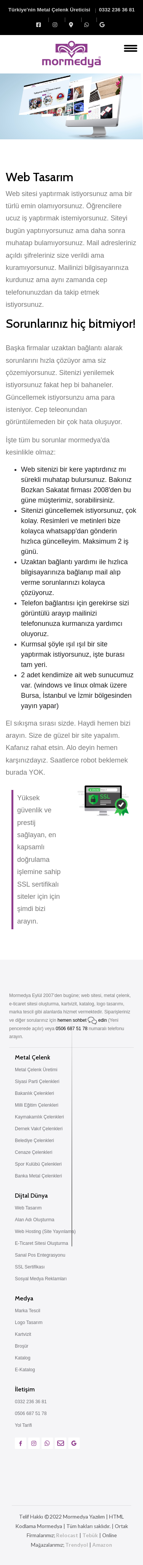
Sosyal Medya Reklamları (41, 1278)
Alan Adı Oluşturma (34, 1219)
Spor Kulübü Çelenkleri (38, 1164)
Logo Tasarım (29, 1322)
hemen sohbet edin (83, 1020)
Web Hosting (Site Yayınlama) (45, 1231)
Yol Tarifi (23, 1425)
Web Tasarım (28, 1208)
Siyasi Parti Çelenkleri (37, 1081)
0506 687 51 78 (71, 1028)
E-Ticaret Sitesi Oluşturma (41, 1243)
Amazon (102, 1545)
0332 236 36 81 (117, 10)
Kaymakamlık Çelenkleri (39, 1117)
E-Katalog (25, 1369)
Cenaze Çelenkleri (33, 1152)
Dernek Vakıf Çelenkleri (39, 1128)
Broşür (21, 1346)
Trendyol (76, 1545)
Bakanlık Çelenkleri (34, 1093)
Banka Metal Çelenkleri (38, 1176)
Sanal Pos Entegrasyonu (40, 1255)
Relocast (67, 1535)
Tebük (90, 1535)
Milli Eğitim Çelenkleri (36, 1105)
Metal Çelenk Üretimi (36, 1069)
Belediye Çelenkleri (34, 1140)
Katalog (23, 1358)
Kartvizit (23, 1334)
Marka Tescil (27, 1310)
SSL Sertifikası (30, 1267)
